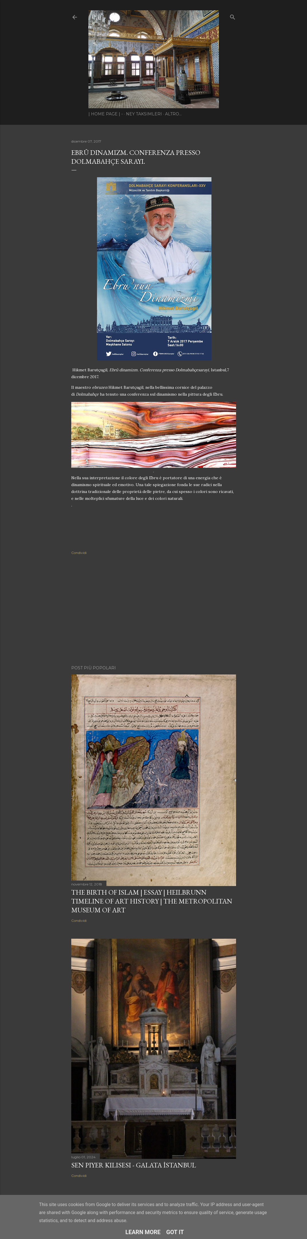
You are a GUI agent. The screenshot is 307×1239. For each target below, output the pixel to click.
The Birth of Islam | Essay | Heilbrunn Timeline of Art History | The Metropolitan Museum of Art (151, 901)
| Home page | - (105, 114)
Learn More (143, 1232)
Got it (175, 1232)
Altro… (173, 114)
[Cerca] (232, 15)
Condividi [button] (79, 553)
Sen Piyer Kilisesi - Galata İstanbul (133, 1165)
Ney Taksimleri (144, 114)
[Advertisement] (153, 611)
